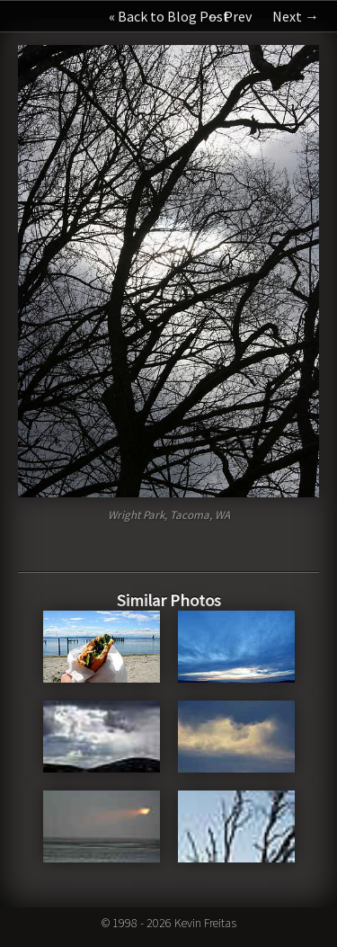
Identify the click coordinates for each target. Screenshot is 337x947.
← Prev (229, 16)
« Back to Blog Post (169, 16)
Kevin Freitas (205, 923)
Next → (295, 16)
